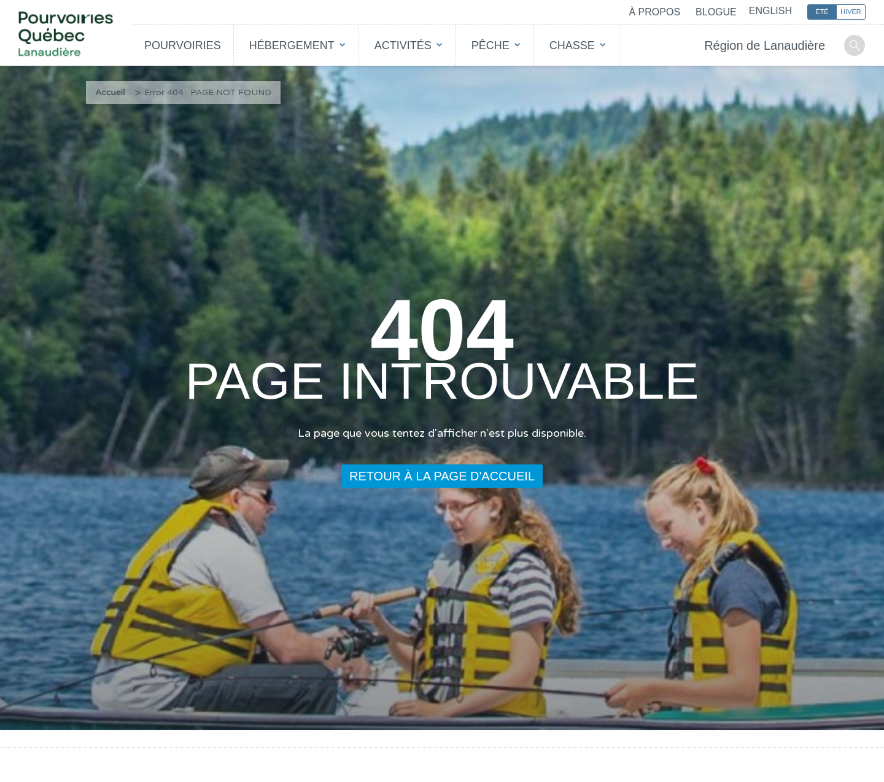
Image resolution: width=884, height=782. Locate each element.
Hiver (850, 11)
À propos (654, 12)
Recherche (854, 45)
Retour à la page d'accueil (442, 476)
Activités (403, 45)
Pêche (490, 45)
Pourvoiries (182, 45)
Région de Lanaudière (764, 45)
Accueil (110, 92)
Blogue (716, 12)
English (770, 11)
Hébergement (292, 45)
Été (821, 11)
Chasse (572, 45)
